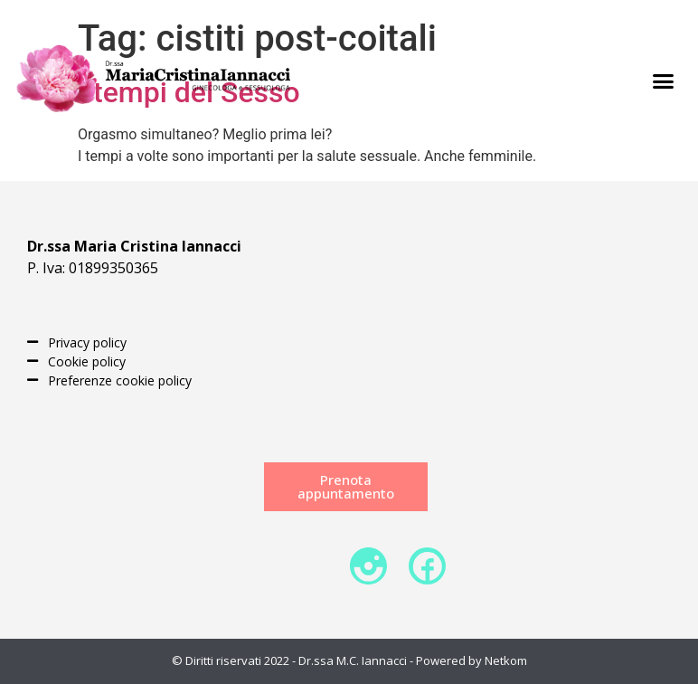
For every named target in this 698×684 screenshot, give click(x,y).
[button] (663, 81)
